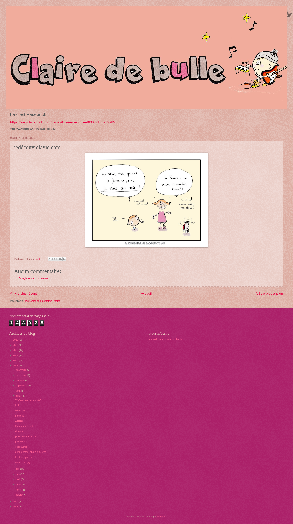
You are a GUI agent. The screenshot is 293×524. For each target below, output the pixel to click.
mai (18, 474)
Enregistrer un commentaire (33, 278)
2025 (16, 339)
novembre (21, 375)
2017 (16, 355)
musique (19, 415)
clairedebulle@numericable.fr (165, 338)
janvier (20, 494)
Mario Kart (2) (22, 462)
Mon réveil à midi (24, 426)
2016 (16, 360)
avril (18, 479)
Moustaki (20, 410)
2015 (16, 365)
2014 (16, 501)
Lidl (17, 405)
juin (18, 469)
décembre (21, 370)
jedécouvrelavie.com (26, 436)
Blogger (161, 516)
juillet (19, 396)
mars (19, 484)
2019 (16, 345)
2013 (16, 506)
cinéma (19, 431)
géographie (21, 446)
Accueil (146, 293)
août (18, 390)
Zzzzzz (19, 420)
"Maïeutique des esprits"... (29, 400)
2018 (16, 350)
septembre (22, 385)
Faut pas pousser (24, 457)
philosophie (21, 441)
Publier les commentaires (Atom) (42, 301)
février (19, 489)
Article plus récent (23, 293)
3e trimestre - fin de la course (30, 451)
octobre (20, 380)
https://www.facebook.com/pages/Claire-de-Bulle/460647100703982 (62, 122)
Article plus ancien (269, 293)
